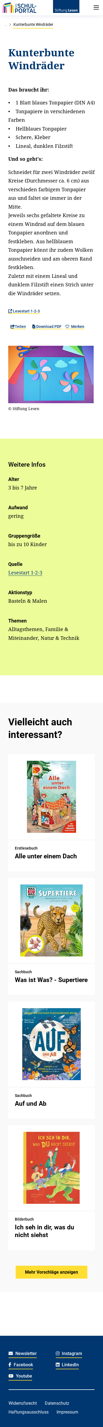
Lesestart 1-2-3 (24, 311)
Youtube (20, 1376)
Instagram (69, 1353)
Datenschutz (57, 1403)
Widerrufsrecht (23, 1403)
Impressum (67, 1412)
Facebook (21, 1364)
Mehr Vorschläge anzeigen (51, 1272)
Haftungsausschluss (29, 1412)
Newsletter (23, 1353)
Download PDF (47, 326)
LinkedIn (67, 1364)
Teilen (18, 326)
